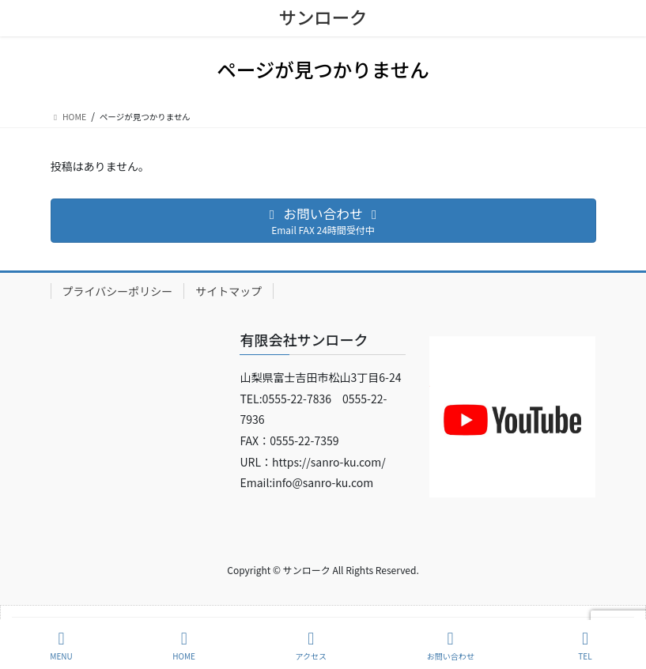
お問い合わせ (450, 645)
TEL (585, 645)
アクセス (311, 645)
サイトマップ (228, 291)
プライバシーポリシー (117, 291)
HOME (183, 645)
